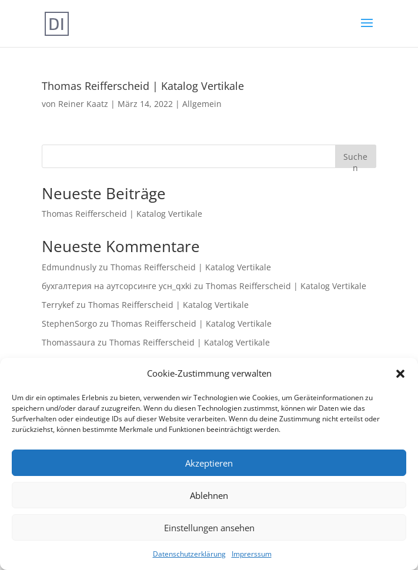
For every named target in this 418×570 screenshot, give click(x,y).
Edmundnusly (69, 267)
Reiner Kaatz (83, 103)
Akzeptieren (209, 463)
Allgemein (202, 103)
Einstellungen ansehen (209, 528)
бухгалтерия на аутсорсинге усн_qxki (117, 285)
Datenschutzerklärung (189, 554)
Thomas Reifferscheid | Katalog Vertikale (143, 86)
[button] (400, 374)
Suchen (355, 159)
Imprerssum (252, 554)
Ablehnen (209, 495)
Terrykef (58, 304)
